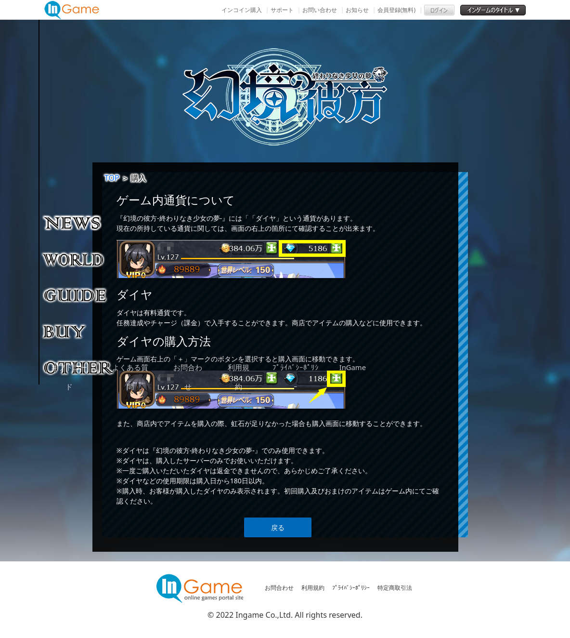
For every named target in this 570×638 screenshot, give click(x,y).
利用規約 (312, 588)
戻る (278, 527)
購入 (79, 331)
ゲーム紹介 (79, 258)
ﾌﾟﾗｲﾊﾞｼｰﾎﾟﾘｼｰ (351, 588)
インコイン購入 (241, 10)
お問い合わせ (319, 10)
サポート (282, 10)
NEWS (79, 222)
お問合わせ (279, 588)
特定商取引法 (394, 588)
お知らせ (357, 10)
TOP (111, 178)
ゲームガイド (79, 295)
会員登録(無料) (396, 10)
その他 (79, 367)
